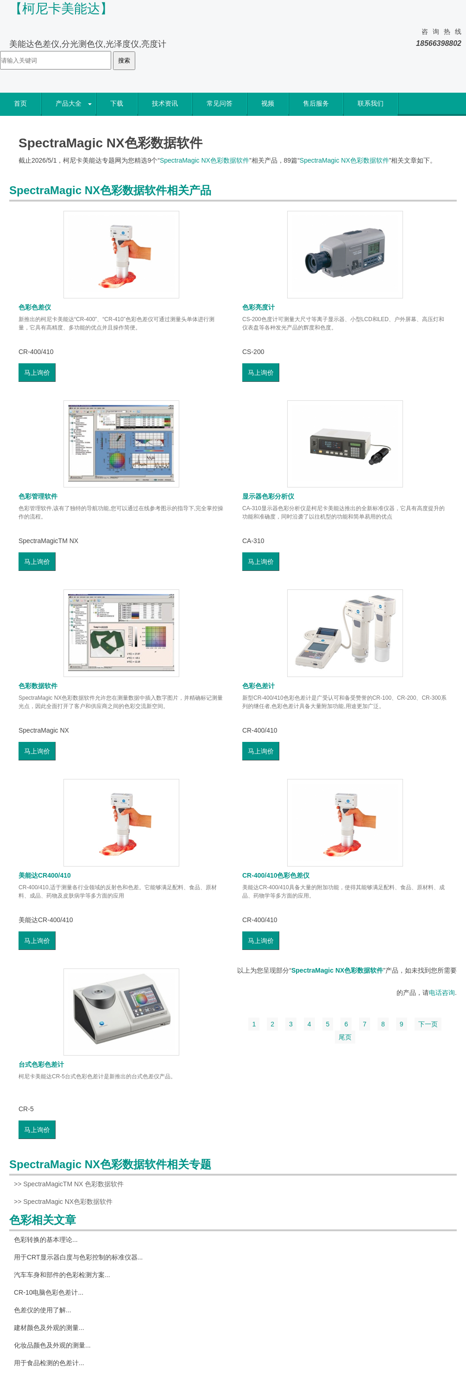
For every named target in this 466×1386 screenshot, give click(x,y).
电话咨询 (442, 992)
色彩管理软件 (38, 496)
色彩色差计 (258, 686)
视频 (267, 103)
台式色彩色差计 (41, 1064)
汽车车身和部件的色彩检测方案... (62, 1274)
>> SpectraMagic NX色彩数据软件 (63, 1201)
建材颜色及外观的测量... (49, 1327)
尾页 (345, 1037)
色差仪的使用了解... (42, 1310)
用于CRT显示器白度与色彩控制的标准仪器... (78, 1257)
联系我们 (371, 103)
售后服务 (316, 103)
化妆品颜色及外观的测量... (52, 1345)
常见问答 (220, 103)
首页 (20, 103)
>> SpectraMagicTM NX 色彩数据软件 (69, 1184)
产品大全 (69, 103)
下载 (116, 103)
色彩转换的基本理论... (46, 1239)
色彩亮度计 (258, 307)
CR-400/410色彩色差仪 (276, 875)
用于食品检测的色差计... (49, 1363)
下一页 (428, 1024)
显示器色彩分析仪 (268, 496)
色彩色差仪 (35, 307)
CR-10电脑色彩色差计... (48, 1292)
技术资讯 (165, 103)
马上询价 (37, 372)
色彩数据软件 (38, 686)
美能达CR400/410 (45, 875)
